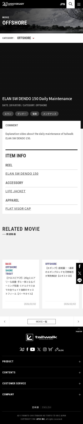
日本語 (35, 407)
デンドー (22, 113)
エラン (8, 113)
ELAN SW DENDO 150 (21, 173)
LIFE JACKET (15, 191)
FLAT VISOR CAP (18, 208)
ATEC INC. (41, 419)
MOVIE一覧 (41, 321)
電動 (35, 113)
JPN (62, 4)
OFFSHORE (41, 105)
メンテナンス (49, 113)
